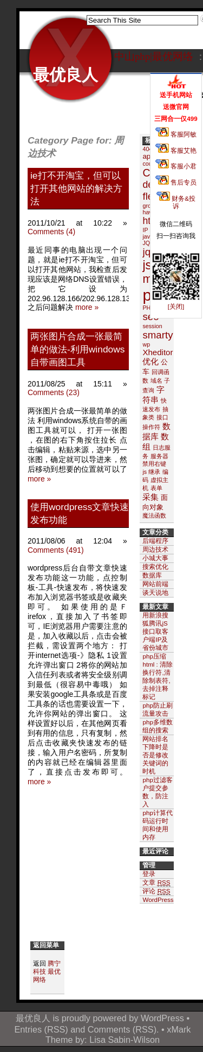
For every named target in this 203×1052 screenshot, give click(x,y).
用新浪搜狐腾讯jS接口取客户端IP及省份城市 (155, 631)
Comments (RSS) (122, 1029)
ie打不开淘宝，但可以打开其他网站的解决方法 (76, 188)
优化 (150, 361)
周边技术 (155, 549)
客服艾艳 (176, 150)
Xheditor (157, 352)
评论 (156, 891)
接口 (162, 417)
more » (87, 307)
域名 (156, 380)
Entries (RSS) (41, 1029)
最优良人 (65, 75)
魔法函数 (154, 515)
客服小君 (176, 165)
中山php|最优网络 (153, 56)
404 (147, 149)
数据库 (152, 575)
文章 (156, 882)
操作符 (151, 427)
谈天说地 (155, 592)
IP (145, 230)
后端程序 (155, 540)
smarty (157, 335)
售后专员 (176, 182)
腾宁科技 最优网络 (47, 971)
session (152, 326)
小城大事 (155, 557)
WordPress (162, 1018)
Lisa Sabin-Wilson (124, 1039)
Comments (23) (54, 392)
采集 (150, 496)
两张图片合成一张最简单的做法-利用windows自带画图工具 (77, 349)
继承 (154, 472)
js (147, 265)
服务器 (159, 456)
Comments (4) (51, 231)
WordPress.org (163, 899)
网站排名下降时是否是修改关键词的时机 (155, 755)
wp (146, 344)
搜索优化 (155, 566)
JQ (146, 243)
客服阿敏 (176, 134)
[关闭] (176, 306)
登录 (148, 873)
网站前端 (155, 583)
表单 (156, 488)
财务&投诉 (175, 202)
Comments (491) (56, 550)
